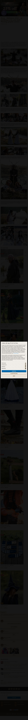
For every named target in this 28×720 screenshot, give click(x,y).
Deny (14, 376)
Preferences (4, 364)
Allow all (14, 371)
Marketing (4, 368)
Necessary (4, 363)
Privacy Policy (15, 353)
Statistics (3, 366)
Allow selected (14, 373)
